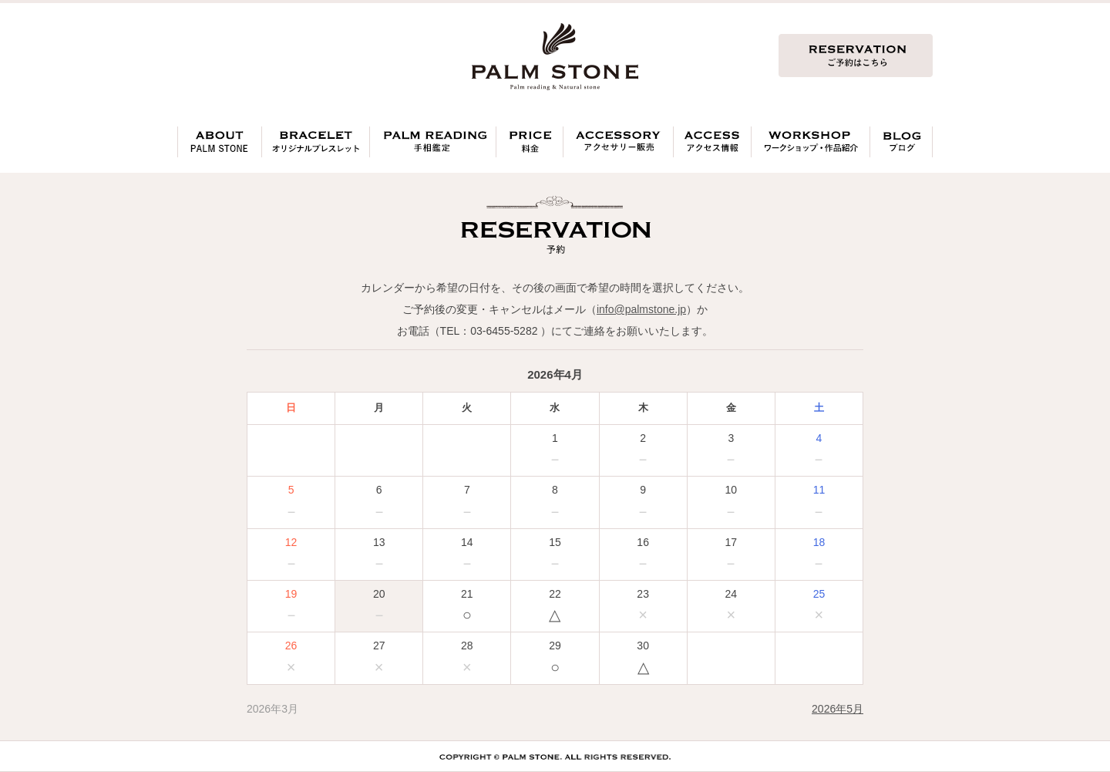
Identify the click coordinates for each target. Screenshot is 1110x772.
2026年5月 (837, 709)
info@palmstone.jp (641, 309)
